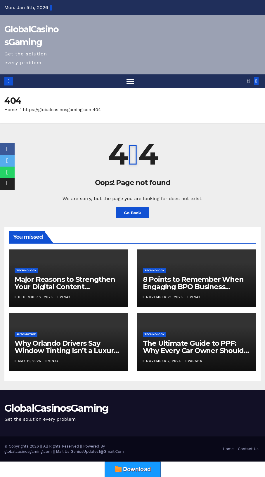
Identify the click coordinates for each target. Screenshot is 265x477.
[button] (248, 81)
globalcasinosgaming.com (28, 451)
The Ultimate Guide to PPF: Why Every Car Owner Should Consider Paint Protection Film (195, 350)
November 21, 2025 (165, 297)
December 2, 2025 (36, 297)
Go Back (132, 212)
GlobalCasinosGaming (56, 408)
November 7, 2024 (164, 361)
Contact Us (248, 449)
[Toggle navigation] (130, 81)
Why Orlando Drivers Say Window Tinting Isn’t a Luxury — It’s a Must (66, 350)
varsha (193, 361)
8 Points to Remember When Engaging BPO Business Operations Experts (193, 286)
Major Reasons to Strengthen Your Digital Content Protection (65, 286)
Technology (26, 270)
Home (10, 109)
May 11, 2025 (30, 361)
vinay (64, 297)
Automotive (26, 334)
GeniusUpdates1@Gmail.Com (97, 451)
